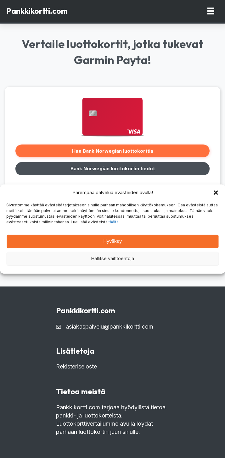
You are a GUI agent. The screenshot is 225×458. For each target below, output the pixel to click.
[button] (215, 192)
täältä (114, 222)
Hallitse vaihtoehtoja (112, 258)
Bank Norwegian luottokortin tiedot (112, 169)
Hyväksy (112, 241)
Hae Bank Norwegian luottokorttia (112, 151)
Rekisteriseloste (76, 366)
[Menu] (211, 11)
